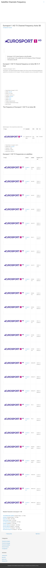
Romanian (11, 96)
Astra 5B (10, 91)
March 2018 (4, 559)
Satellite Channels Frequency (13, 2)
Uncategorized (5, 27)
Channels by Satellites (6, 544)
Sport (10, 99)
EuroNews (5, 517)
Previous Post (8, 533)
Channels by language (6, 543)
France (10, 97)
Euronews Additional (6, 524)
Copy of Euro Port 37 (6, 527)
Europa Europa (5, 520)
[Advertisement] (23, 13)
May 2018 (4, 557)
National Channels (5, 546)
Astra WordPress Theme (34, 565)
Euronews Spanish (6, 526)
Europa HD (5, 518)
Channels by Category (6, 541)
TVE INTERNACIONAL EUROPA (8, 515)
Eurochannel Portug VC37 (7, 529)
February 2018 (4, 561)
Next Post (38, 533)
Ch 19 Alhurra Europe (7, 521)
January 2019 (4, 555)
